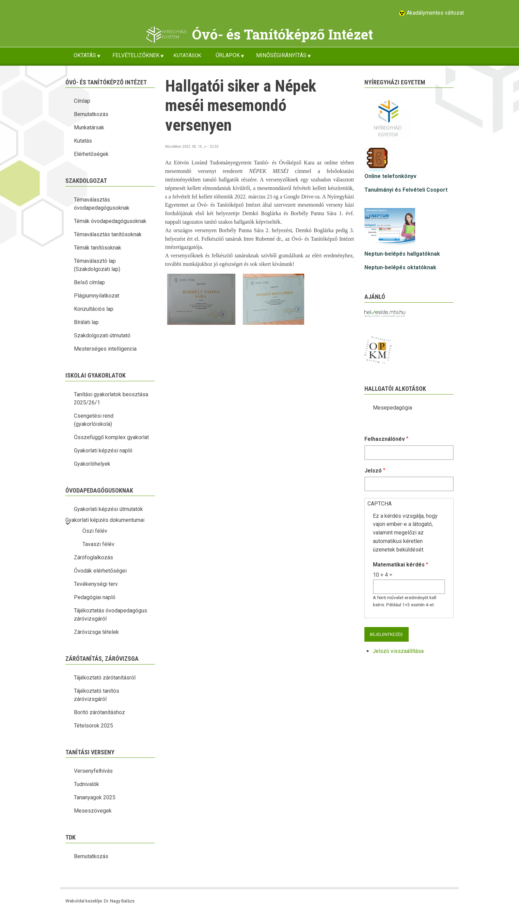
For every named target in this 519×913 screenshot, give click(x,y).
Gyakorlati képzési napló (103, 450)
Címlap (82, 101)
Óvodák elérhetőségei (100, 570)
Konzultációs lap (93, 309)
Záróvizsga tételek (96, 632)
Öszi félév (94, 531)
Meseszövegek (93, 810)
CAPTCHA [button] (379, 503)
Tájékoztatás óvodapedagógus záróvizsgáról (110, 614)
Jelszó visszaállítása (398, 651)
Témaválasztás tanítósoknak (108, 234)
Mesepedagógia (392, 407)
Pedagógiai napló (94, 597)
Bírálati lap (86, 322)
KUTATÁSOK (187, 55)
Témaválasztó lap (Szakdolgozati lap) (97, 265)
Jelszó (373, 470)
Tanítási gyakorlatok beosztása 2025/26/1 (111, 398)
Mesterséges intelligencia (105, 349)
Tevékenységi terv (96, 584)
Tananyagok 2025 (94, 797)
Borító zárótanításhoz (99, 712)
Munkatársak (89, 127)
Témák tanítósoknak (97, 247)
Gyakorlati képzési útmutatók (108, 509)
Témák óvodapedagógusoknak (110, 221)
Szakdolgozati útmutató (102, 335)
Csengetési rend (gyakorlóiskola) (93, 420)
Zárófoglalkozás (93, 557)
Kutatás (83, 141)
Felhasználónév (384, 439)
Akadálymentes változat (434, 13)
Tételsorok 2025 (93, 725)
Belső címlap (89, 282)
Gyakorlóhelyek (92, 464)
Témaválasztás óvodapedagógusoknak (101, 203)
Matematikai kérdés (399, 564)
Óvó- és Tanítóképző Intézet (282, 34)
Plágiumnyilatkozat (96, 295)
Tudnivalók (86, 784)
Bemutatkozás (91, 114)
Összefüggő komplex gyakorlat (111, 437)
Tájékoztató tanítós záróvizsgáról (96, 695)
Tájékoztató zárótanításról (105, 677)
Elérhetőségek (91, 154)
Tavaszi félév (98, 544)
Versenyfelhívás (93, 771)
